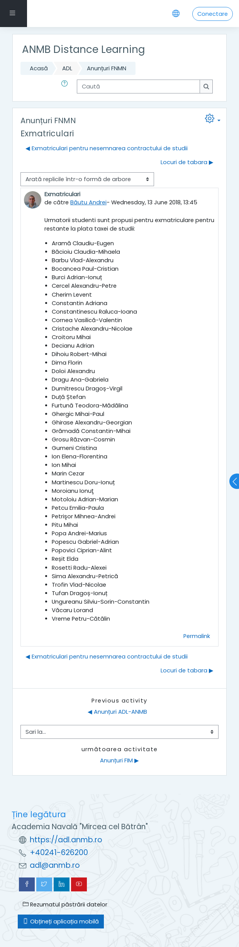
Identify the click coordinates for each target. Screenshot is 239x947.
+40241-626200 (59, 852)
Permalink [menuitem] (196, 636)
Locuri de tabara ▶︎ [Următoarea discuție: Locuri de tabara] (187, 162)
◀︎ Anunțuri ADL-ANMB (117, 712)
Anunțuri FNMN (106, 68)
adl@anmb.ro (55, 865)
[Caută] (138, 86)
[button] (66, 86)
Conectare (212, 14)
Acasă (39, 68)
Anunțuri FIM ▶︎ (119, 760)
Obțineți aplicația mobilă (61, 921)
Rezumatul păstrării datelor (65, 904)
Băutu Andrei (88, 202)
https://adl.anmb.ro (66, 840)
